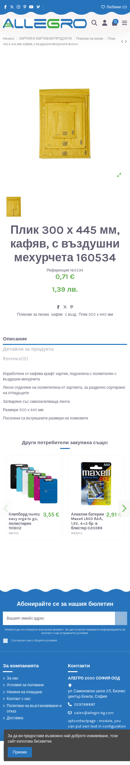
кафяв (57, 314)
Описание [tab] (15, 339)
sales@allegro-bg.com (94, 713)
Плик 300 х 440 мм (96, 314)
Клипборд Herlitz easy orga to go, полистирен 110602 (24, 521)
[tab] (65, 360)
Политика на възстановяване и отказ (34, 708)
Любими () (114, 7)
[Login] (105, 23)
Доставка (15, 718)
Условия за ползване (25, 685)
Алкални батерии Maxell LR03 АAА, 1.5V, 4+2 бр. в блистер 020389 (87, 521)
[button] (6, 508)
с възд (70, 314)
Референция (58, 270)
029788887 (84, 704)
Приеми (20, 752)
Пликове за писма (33, 314)
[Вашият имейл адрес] (59, 618)
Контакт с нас (19, 698)
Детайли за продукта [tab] (28, 349)
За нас (12, 678)
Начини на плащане (24, 692)
